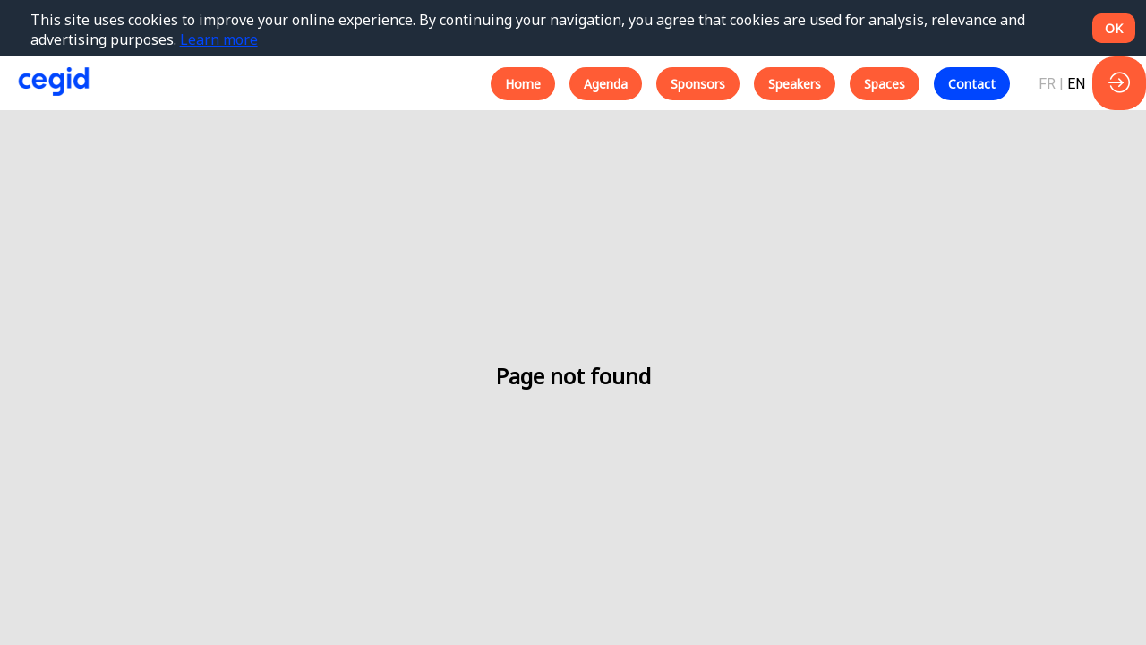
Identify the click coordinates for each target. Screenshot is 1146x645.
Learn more (219, 39)
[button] (523, 83)
